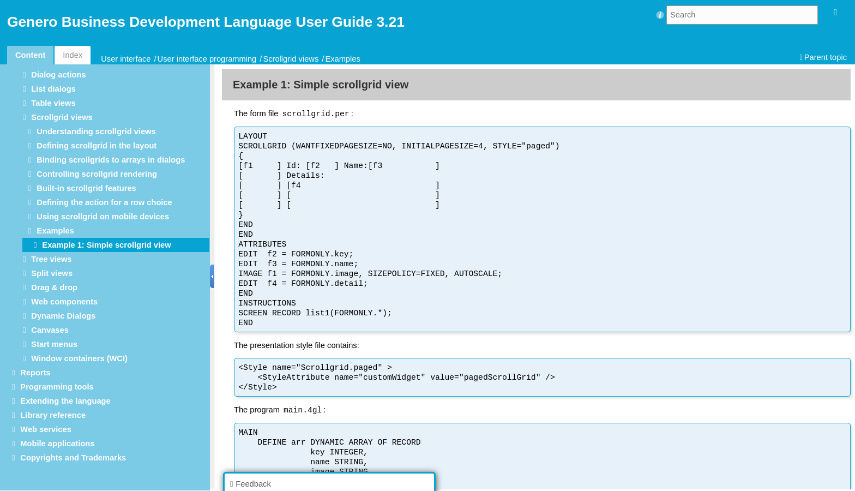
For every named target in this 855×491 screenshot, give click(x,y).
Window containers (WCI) (79, 358)
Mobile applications (57, 443)
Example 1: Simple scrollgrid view (106, 245)
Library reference (53, 415)
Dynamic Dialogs (63, 316)
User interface (125, 59)
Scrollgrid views (290, 59)
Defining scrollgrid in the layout (96, 145)
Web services (45, 429)
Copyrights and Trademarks (73, 457)
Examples (342, 59)
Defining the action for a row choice (104, 202)
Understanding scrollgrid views (96, 131)
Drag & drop (54, 287)
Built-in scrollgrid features (86, 188)
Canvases (49, 330)
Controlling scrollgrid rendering (97, 174)
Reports (35, 372)
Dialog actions (58, 74)
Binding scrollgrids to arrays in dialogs (111, 159)
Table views (53, 103)
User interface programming (207, 59)
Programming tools (56, 386)
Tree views (51, 259)
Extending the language (65, 401)
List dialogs (53, 89)
